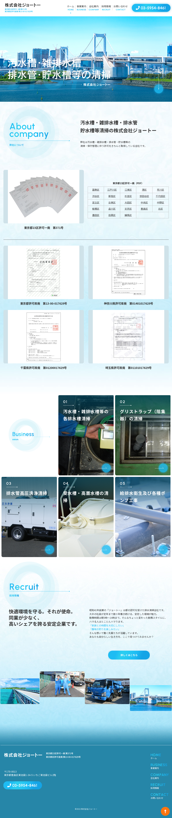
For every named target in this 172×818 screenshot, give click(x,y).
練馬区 (128, 215)
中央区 (144, 202)
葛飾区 (95, 189)
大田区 (128, 202)
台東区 (112, 202)
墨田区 (95, 215)
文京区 (128, 208)
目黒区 (112, 215)
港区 (144, 189)
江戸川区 (112, 189)
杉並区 (128, 196)
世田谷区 (144, 196)
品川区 (112, 208)
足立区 (95, 202)
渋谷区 (95, 196)
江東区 (128, 189)
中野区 (160, 202)
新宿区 (112, 196)
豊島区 (144, 208)
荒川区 (160, 189)
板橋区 (95, 208)
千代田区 (160, 196)
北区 (160, 208)
